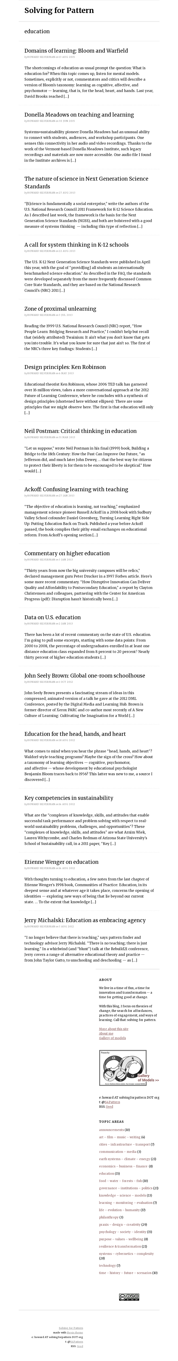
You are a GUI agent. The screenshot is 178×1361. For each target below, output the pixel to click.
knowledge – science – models (122, 1195)
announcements (111, 1130)
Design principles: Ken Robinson (65, 367)
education (106, 1174)
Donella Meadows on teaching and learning (79, 115)
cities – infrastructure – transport (124, 1144)
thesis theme (75, 1332)
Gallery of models (112, 1038)
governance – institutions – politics (125, 1188)
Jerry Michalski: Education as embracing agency (85, 920)
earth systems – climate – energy (124, 1159)
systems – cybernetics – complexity (126, 1254)
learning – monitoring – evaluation (125, 1203)
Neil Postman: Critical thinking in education (80, 431)
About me (106, 1034)
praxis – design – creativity (120, 1225)
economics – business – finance (123, 1166)
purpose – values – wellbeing (121, 1239)
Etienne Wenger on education (61, 862)
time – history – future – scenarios (125, 1273)
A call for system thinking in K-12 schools (76, 245)
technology (107, 1266)
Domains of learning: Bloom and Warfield (76, 51)
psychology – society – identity (122, 1232)
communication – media (117, 1152)
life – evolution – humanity (119, 1210)
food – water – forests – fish (120, 1181)
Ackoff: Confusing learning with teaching (76, 489)
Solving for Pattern (59, 10)
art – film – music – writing (120, 1137)
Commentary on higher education (67, 553)
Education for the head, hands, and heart (75, 734)
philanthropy (109, 1217)
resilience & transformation (120, 1246)
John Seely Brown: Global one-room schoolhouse (84, 676)
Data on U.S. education (52, 617)
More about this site (113, 1029)
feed (109, 1107)
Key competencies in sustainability (68, 798)
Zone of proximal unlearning (60, 309)
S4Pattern (112, 1102)
